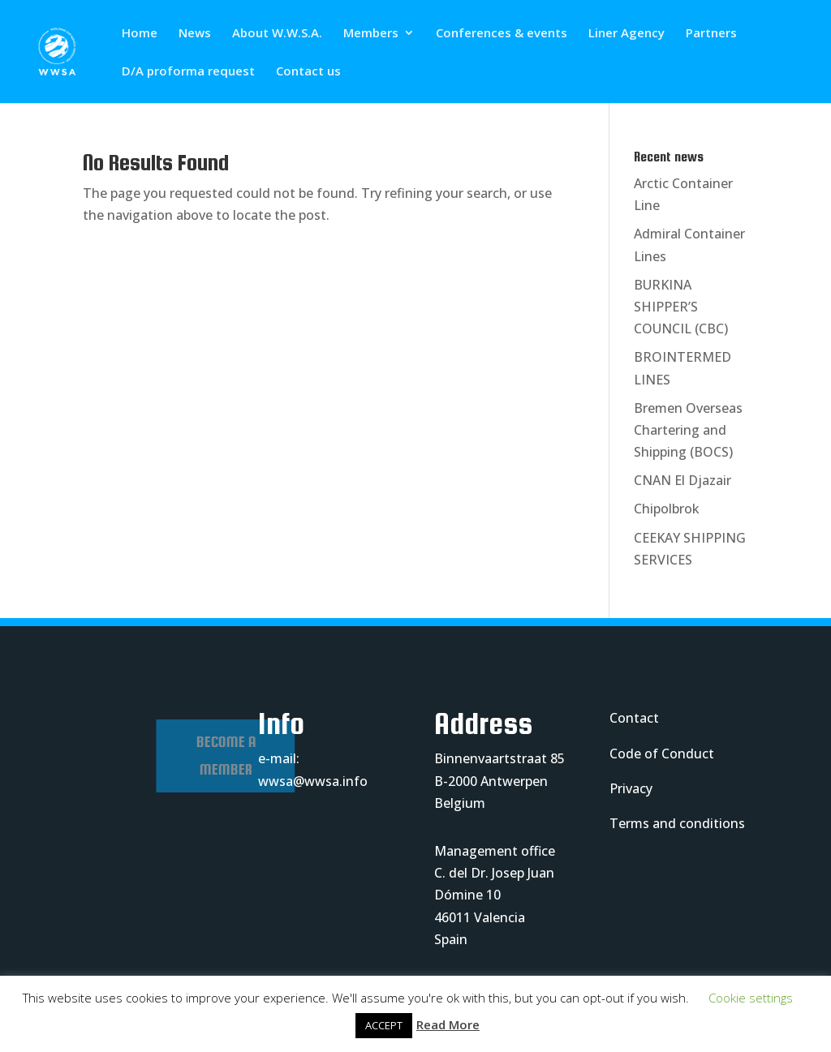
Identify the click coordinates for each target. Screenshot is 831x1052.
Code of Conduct (661, 753)
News (195, 34)
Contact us (308, 72)
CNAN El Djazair (682, 480)
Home (139, 34)
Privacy (630, 788)
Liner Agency (626, 34)
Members (370, 34)
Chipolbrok (667, 508)
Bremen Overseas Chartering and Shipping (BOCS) (688, 430)
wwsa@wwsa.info (313, 781)
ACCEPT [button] (384, 1025)
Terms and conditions (677, 823)
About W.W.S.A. (277, 34)
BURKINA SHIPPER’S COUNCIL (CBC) (681, 306)
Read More (448, 1024)
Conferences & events (501, 34)
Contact (634, 718)
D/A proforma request (188, 72)
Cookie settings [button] (750, 998)
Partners (711, 34)
